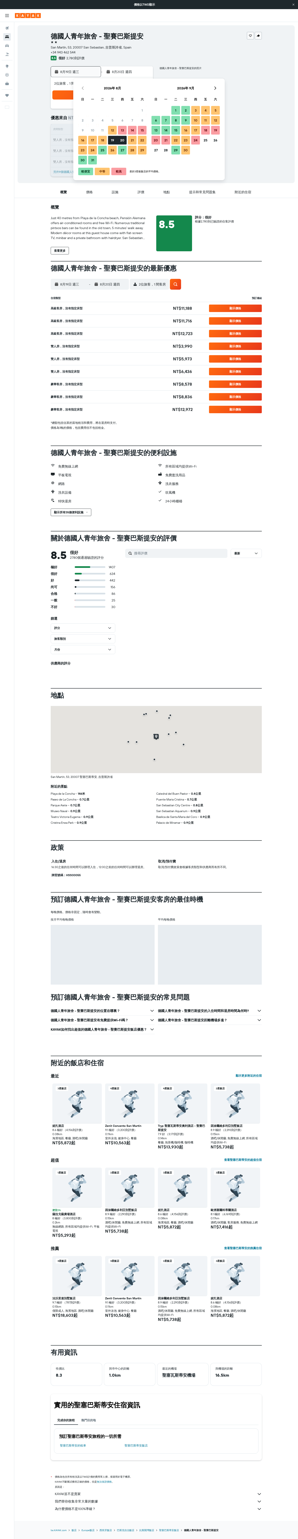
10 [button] (92, 130)
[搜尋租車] (7, 45)
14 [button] (132, 130)
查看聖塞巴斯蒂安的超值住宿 (243, 1160)
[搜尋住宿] (7, 37)
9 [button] (83, 130)
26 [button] (112, 150)
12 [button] (112, 130)
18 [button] (102, 140)
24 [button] (92, 150)
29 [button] (142, 150)
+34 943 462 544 (63, 52)
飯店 (74, 1530)
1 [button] (142, 110)
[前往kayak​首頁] (28, 15)
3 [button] (93, 120)
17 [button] (92, 140)
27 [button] (122, 150)
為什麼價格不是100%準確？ (158, 1508)
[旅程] (7, 95)
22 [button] (142, 140)
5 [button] (112, 120)
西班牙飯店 (106, 1530)
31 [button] (92, 160)
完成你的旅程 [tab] (66, 1420)
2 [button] (83, 120)
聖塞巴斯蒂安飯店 (136, 1445)
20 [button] (122, 140)
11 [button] (102, 130)
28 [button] (132, 150)
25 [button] (102, 150)
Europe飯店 (88, 1530)
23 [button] (82, 150)
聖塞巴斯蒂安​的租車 (73, 1445)
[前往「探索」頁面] (7, 66)
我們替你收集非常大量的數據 (158, 1501)
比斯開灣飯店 (146, 1530)
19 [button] (112, 140)
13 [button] (122, 130)
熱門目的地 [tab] (88, 1420)
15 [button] (142, 130)
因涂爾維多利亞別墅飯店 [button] (227, 1126)
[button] (293, 4)
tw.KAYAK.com (59, 1530)
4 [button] (102, 120)
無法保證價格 (104, 1481)
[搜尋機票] (7, 28)
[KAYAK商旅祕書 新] (7, 83)
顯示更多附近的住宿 (249, 1075)
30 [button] (83, 160)
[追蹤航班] (7, 75)
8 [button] (142, 120)
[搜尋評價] (179, 553)
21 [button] (132, 140)
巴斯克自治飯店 (125, 1530)
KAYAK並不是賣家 (158, 1494)
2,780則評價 (75, 58)
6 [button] (122, 120)
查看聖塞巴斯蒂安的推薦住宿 (243, 1248)
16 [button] (82, 140)
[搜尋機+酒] (7, 54)
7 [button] (132, 120)
